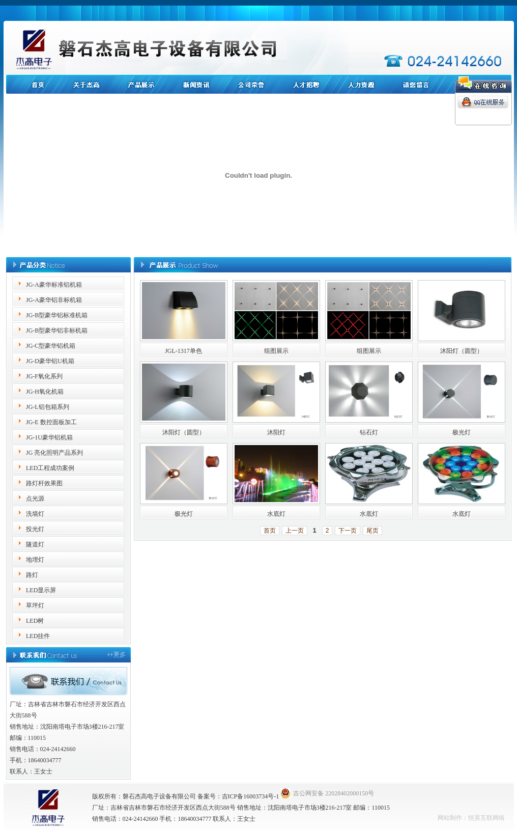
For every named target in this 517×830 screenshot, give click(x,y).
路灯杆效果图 (44, 483)
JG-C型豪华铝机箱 (50, 345)
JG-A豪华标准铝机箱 (54, 284)
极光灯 (461, 432)
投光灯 (35, 529)
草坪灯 (35, 605)
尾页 (372, 530)
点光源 (35, 498)
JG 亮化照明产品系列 (54, 452)
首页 (270, 530)
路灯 (32, 574)
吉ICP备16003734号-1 (250, 796)
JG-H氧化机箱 (45, 391)
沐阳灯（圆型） (461, 350)
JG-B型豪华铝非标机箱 (57, 330)
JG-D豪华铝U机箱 (50, 361)
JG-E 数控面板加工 (51, 422)
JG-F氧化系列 (44, 376)
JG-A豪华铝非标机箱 (54, 299)
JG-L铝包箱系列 (47, 406)
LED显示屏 (41, 590)
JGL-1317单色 (183, 350)
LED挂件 (38, 636)
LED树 (35, 620)
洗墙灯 (35, 513)
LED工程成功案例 (50, 468)
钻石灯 (369, 432)
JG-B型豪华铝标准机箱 (57, 315)
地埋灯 (35, 559)
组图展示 (276, 350)
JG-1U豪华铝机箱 (49, 437)
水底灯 (276, 513)
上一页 (294, 530)
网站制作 (450, 817)
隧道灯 (35, 544)
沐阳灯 (276, 432)
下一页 (347, 530)
